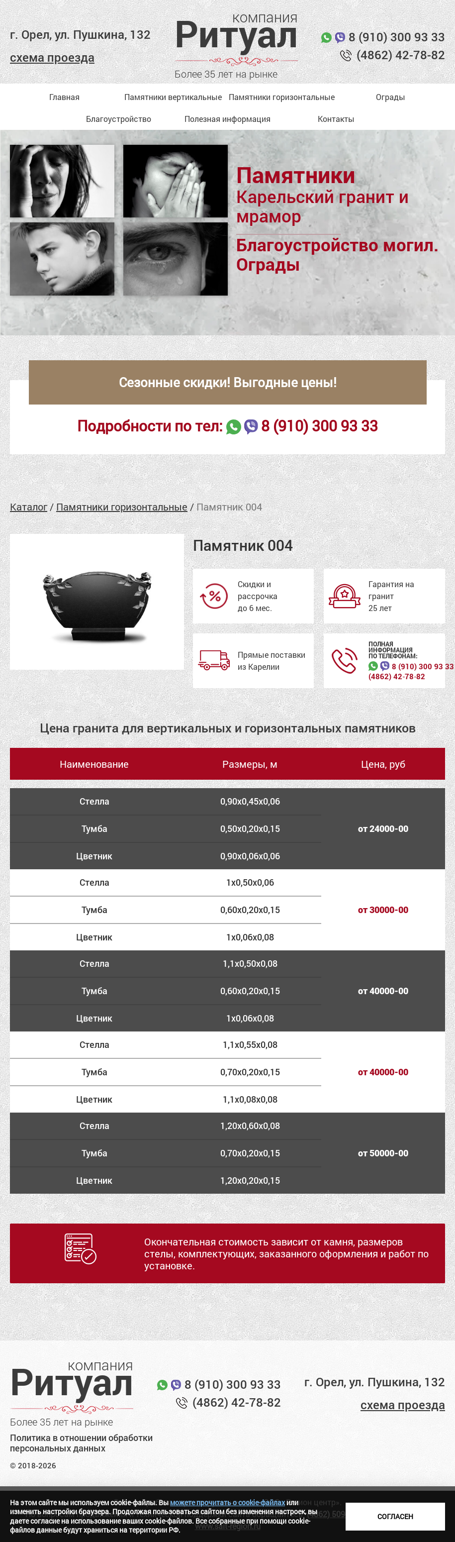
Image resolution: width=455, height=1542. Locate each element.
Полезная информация (227, 118)
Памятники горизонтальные (282, 97)
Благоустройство (118, 118)
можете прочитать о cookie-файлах (227, 1502)
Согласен (395, 1516)
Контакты (336, 118)
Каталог (28, 506)
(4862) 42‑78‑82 (396, 676)
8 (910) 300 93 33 (397, 37)
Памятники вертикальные (173, 97)
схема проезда (52, 57)
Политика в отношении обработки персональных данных (81, 1443)
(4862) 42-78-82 (401, 55)
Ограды (390, 97)
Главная (64, 97)
